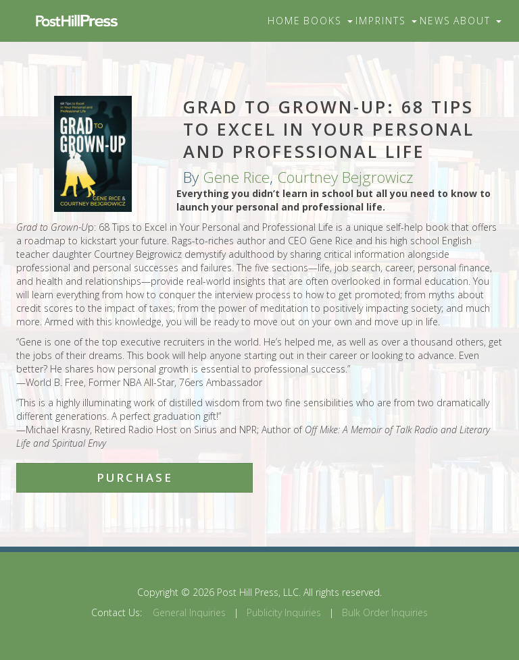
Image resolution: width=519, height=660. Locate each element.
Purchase (135, 477)
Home (284, 20)
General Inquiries (189, 612)
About (477, 20)
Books (328, 20)
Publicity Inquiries (284, 612)
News (435, 20)
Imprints (386, 20)
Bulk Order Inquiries (385, 612)
